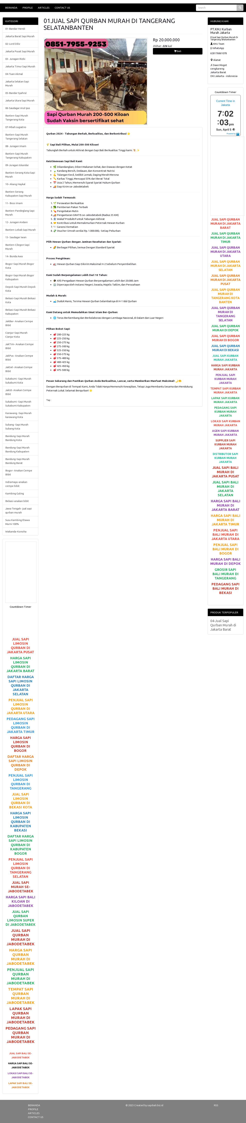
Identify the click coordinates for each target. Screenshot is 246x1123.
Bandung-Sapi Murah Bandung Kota (17, 438)
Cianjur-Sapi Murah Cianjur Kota (16, 334)
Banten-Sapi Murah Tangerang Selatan (16, 136)
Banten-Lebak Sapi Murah (20, 229)
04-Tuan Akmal (14, 73)
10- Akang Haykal (15, 184)
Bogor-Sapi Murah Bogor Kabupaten (19, 277)
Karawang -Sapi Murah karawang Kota (18, 415)
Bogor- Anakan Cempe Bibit (18, 472)
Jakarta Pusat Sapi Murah (20, 51)
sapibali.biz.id (155, 1105)
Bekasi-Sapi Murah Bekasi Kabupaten (20, 311)
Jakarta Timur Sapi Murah (20, 66)
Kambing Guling (14, 493)
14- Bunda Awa (14, 256)
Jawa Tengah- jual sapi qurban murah (18, 510)
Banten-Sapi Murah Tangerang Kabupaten (18, 155)
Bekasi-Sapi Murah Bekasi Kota (20, 300)
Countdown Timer (20, 606)
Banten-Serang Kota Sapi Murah (20, 174)
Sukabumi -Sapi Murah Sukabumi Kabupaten (18, 403)
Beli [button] (177, 51)
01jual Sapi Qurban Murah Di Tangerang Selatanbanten (224, 38)
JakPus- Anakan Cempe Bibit (19, 357)
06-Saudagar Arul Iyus (17, 108)
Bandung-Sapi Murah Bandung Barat (17, 461)
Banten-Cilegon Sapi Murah (17, 246)
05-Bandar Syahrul (16, 93)
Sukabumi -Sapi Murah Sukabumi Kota (18, 380)
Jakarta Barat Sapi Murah (19, 36)
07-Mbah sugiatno (15, 127)
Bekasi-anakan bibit (17, 501)
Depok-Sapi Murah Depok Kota (20, 288)
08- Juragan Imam (15, 146)
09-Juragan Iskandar (17, 165)
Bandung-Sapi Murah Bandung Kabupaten (17, 449)
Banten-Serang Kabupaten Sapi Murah (18, 193)
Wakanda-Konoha (15, 531)
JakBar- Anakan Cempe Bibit (19, 323)
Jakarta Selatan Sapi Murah (17, 83)
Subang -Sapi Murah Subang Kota (16, 426)
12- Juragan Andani (16, 222)
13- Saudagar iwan (15, 237)
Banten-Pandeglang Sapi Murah (19, 212)
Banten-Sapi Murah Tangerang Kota (16, 117)
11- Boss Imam (14, 203)
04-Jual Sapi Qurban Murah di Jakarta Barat (223, 625)
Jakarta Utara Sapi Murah (19, 100)
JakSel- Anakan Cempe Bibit (18, 369)
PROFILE (27, 7)
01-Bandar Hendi (15, 28)
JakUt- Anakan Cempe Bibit (18, 392)
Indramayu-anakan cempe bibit (16, 484)
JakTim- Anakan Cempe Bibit (19, 346)
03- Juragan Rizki (15, 58)
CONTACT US (62, 7)
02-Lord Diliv (12, 43)
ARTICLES (44, 7)
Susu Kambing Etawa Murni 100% (17, 522)
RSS (216, 1105)
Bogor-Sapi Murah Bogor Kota (19, 265)
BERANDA (11, 7)
